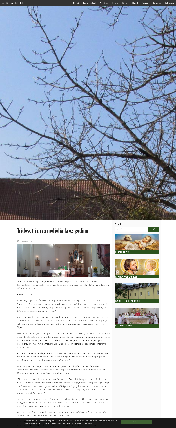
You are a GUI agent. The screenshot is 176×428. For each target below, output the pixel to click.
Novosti (76, 3)
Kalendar (145, 3)
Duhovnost (157, 3)
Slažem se (136, 422)
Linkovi (135, 3)
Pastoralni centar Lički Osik (127, 301)
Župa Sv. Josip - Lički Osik (12, 3)
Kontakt (125, 3)
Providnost (104, 3)
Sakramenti (169, 3)
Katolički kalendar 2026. (126, 276)
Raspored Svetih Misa (124, 325)
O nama (115, 3)
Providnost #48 (122, 252)
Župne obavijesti (89, 3)
